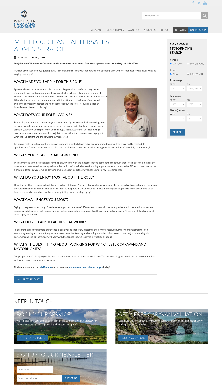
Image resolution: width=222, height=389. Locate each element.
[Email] (39, 378)
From (173, 84)
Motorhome (197, 64)
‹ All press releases (28, 279)
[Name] (35, 369)
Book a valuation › (133, 338)
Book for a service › (32, 338)
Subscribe (71, 378)
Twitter (199, 3)
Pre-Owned (196, 74)
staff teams (46, 267)
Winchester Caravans (32, 19)
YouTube (205, 3)
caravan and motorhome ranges (86, 267)
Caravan (178, 64)
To (188, 84)
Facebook (193, 3)
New (175, 74)
